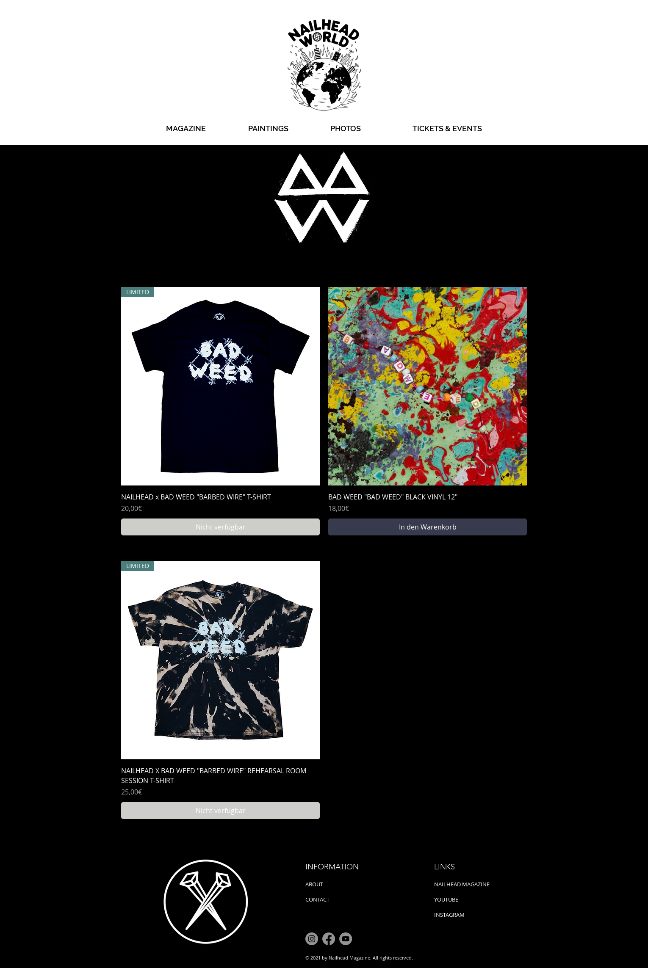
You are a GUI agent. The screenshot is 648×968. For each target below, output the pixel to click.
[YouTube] (345, 938)
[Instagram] (311, 938)
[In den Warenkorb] (427, 526)
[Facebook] (328, 938)
